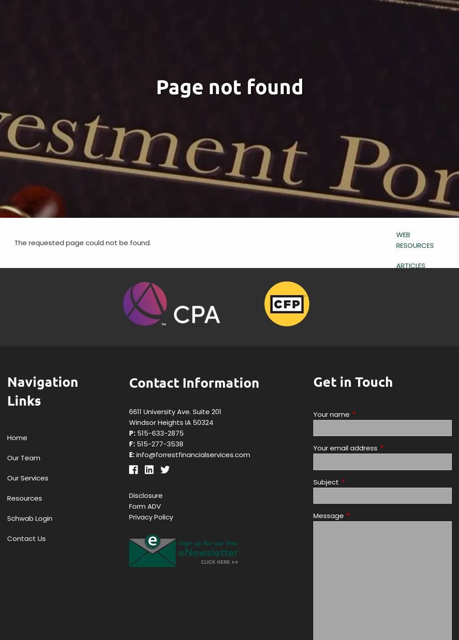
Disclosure (146, 495)
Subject (360, 482)
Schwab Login (29, 518)
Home (17, 437)
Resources (24, 498)
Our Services (27, 478)
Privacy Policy (151, 517)
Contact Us (26, 538)
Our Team (23, 458)
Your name (365, 414)
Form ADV (145, 506)
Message (362, 515)
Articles (410, 265)
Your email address (379, 448)
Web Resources (415, 240)
